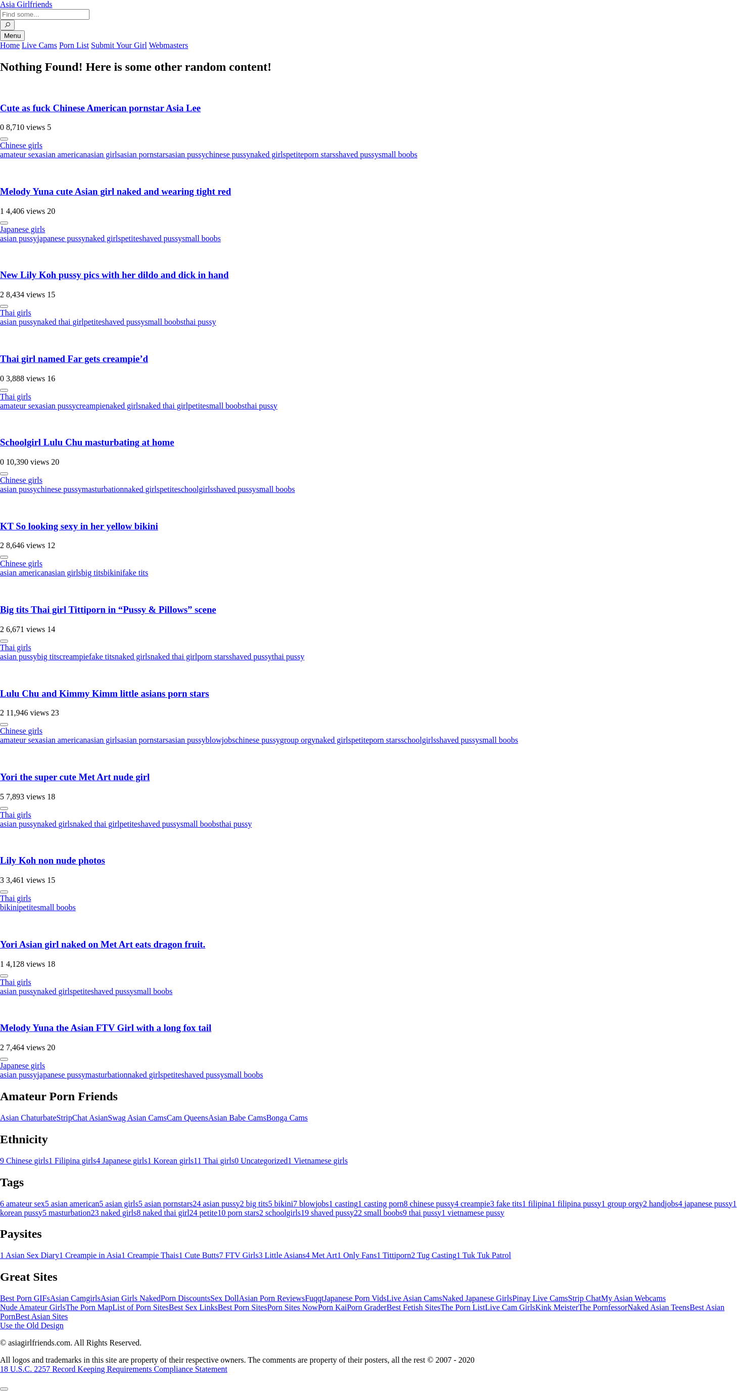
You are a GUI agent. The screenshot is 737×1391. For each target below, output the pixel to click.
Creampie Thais (149, 1255)
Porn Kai (332, 1307)
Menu (12, 35)
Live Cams (39, 45)
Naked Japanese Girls (477, 1298)
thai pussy (199, 322)
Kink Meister (556, 1307)
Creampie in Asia (90, 1255)
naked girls (268, 154)
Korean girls (171, 1160)
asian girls (103, 154)
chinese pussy (228, 154)
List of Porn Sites (140, 1307)
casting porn (381, 1203)
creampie (91, 405)
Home (10, 45)
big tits (92, 572)
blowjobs (221, 740)
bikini (113, 572)
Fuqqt (314, 1298)
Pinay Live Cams (540, 1298)
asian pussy (186, 154)
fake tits (135, 572)
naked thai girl (60, 322)
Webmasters (168, 45)
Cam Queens (187, 1117)
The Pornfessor (602, 1307)
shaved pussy (357, 154)
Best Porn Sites (242, 1307)
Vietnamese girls (318, 1160)
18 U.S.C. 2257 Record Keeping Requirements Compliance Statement (113, 1369)
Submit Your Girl (119, 45)
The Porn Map (89, 1307)
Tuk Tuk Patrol (483, 1255)
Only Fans (357, 1255)
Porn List (74, 45)
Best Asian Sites (41, 1316)
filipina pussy (576, 1203)
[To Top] (4, 1388)
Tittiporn (394, 1255)
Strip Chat (584, 1298)
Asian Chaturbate (28, 1117)
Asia (26, 4)
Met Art (321, 1255)
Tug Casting (433, 1255)
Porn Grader (367, 1307)
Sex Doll (224, 1298)
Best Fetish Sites (414, 1307)
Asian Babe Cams (237, 1117)
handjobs (660, 1203)
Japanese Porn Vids (355, 1298)
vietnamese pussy (472, 1212)
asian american (63, 154)
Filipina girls (72, 1160)
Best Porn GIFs (25, 1298)
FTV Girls (238, 1255)
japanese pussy (61, 238)
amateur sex (19, 154)
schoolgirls (195, 489)
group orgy (297, 740)
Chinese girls (21, 145)
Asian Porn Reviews (272, 1298)
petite (295, 154)
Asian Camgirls (75, 1298)
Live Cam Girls (510, 1307)
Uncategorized (261, 1160)
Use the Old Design (32, 1325)
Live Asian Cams (414, 1298)
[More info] (4, 139)
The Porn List (463, 1307)
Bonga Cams (287, 1117)
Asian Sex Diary (29, 1255)
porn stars (320, 154)
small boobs (398, 154)
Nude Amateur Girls (33, 1307)
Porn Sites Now (292, 1307)
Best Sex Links (193, 1307)
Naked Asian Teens (658, 1307)
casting (343, 1203)
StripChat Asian (82, 1117)
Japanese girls (22, 229)
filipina (536, 1203)
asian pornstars (144, 154)
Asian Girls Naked (131, 1298)
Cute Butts (198, 1255)
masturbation (103, 489)
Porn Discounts (185, 1298)
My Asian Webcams (633, 1298)
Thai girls (15, 312)
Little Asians (281, 1255)
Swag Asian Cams (137, 1117)
